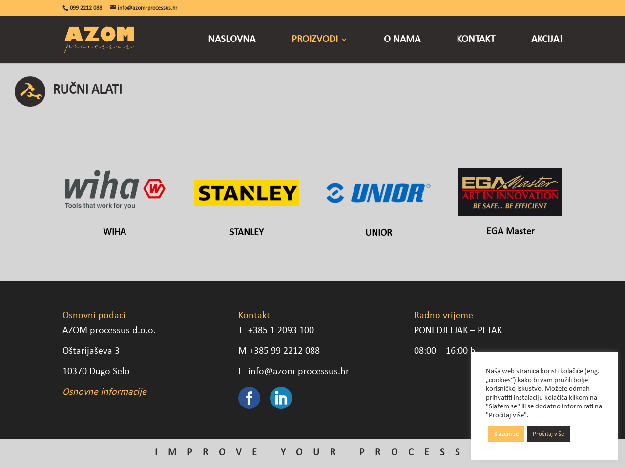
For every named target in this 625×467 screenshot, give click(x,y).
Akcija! (546, 40)
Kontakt (476, 40)
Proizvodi (315, 40)
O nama (402, 40)
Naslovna (231, 40)
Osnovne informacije (104, 392)
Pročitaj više (548, 434)
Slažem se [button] (506, 434)
